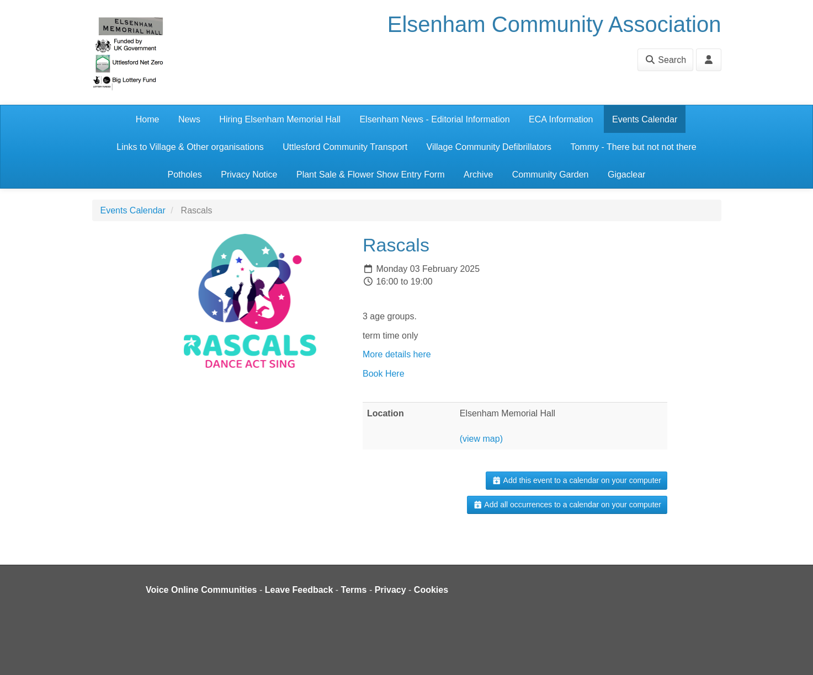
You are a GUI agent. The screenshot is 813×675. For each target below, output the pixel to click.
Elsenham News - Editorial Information (434, 119)
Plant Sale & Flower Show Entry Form (370, 174)
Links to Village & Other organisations (190, 147)
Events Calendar (644, 119)
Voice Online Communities (201, 589)
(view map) (481, 438)
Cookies (431, 589)
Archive (478, 174)
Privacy (390, 589)
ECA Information (561, 119)
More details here (397, 354)
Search (665, 60)
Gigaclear (626, 174)
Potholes (185, 174)
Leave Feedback (299, 589)
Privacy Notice (249, 174)
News (189, 119)
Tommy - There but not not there (633, 147)
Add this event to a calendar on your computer (576, 480)
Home (148, 119)
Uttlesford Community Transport (345, 147)
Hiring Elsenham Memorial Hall (280, 119)
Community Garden (550, 174)
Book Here (384, 373)
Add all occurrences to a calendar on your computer (567, 504)
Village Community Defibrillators (489, 147)
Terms (354, 589)
